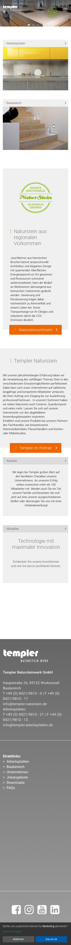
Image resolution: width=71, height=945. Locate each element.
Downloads (16, 783)
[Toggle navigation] (64, 9)
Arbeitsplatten (18, 761)
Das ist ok (51, 939)
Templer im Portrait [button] (36, 448)
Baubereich (15, 767)
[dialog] (35, 933)
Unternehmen (17, 772)
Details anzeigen (12, 931)
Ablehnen (18, 939)
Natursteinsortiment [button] (35, 330)
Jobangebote (17, 777)
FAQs (11, 788)
